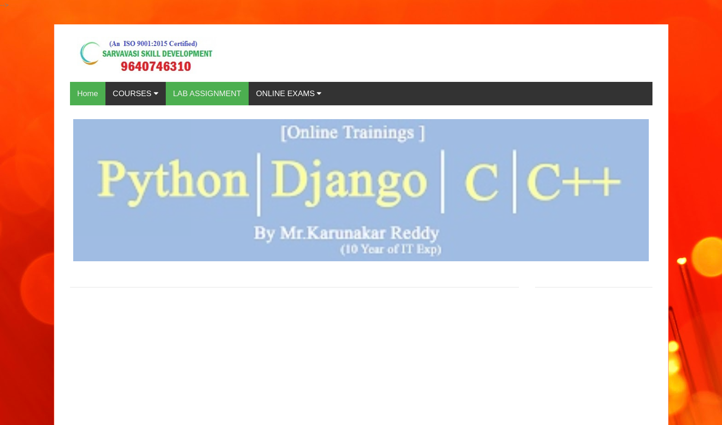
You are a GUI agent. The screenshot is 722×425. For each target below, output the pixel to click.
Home (87, 93)
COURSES (135, 93)
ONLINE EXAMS (288, 93)
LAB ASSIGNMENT (207, 93)
